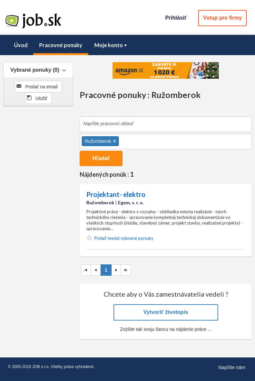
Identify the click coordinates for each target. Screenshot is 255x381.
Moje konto (111, 45)
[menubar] (127, 45)
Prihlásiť (176, 18)
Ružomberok (100, 202)
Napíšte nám (231, 367)
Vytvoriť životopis (165, 312)
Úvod (21, 45)
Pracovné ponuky (60, 45)
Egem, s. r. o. (131, 202)
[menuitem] (20, 45)
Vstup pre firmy (222, 18)
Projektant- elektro (115, 194)
